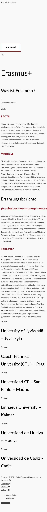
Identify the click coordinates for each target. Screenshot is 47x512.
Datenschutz (11, 495)
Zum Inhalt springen (8, 2)
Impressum (10, 498)
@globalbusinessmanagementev (13, 317)
